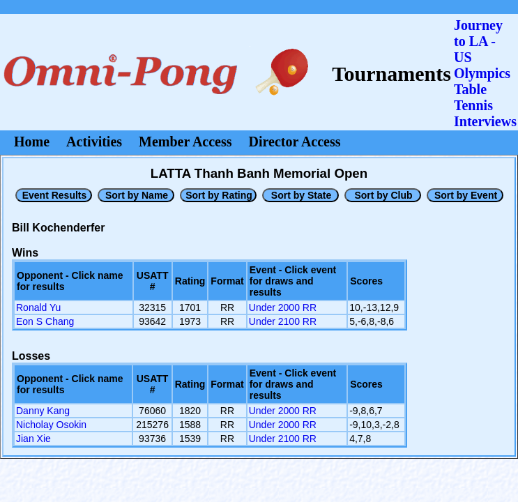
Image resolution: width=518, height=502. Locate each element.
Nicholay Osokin (51, 424)
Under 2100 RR (283, 321)
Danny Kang (43, 410)
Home (31, 141)
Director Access (295, 141)
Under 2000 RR (283, 307)
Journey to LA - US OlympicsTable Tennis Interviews (485, 73)
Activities (94, 141)
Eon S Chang (45, 321)
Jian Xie (33, 438)
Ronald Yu (38, 307)
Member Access (185, 141)
